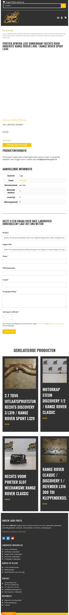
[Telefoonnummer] (34, 273)
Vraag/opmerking (10, 291)
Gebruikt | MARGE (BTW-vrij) (14, 120)
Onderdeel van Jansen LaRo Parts (14, 532)
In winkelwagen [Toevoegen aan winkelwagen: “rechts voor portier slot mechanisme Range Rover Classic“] (12, 505)
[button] (58, 17)
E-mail (6, 280)
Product (6, 233)
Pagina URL (7, 244)
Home (4, 34)
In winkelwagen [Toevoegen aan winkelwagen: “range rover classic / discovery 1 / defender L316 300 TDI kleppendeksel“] (50, 509)
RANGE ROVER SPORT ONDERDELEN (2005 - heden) (32, 34)
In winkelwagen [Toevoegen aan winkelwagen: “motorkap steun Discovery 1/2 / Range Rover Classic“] (50, 424)
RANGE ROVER (11, 34)
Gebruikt (22, 180)
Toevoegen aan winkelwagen (16, 144)
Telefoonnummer (9, 268)
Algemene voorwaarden (56, 324)
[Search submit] (63, 5)
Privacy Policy (41, 324)
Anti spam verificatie (11, 312)
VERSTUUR (9, 332)
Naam (5, 256)
